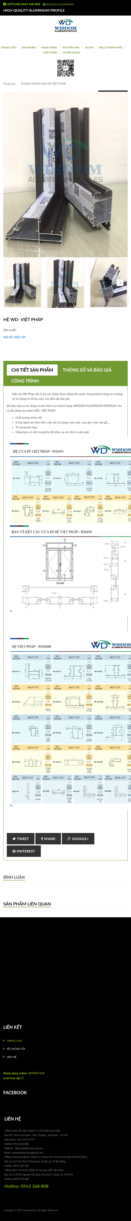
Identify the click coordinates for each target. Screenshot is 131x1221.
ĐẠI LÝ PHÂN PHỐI (110, 47)
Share (48, 838)
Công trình (25, 380)
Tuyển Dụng (71, 52)
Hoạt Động (49, 47)
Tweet (21, 838)
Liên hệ (11, 1057)
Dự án (89, 47)
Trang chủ (8, 47)
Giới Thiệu (50, 52)
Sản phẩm (29, 47)
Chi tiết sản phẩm (32, 369)
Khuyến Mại (71, 47)
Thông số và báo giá (87, 369)
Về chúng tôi (16, 1048)
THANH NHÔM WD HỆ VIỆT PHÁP (43, 83)
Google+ (78, 838)
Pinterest (24, 851)
